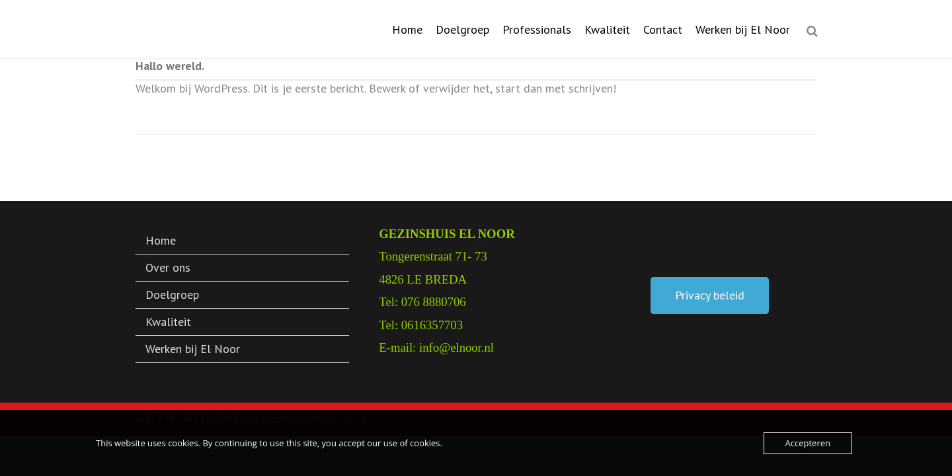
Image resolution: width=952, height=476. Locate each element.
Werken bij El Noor (742, 29)
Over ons (167, 267)
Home (407, 29)
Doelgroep (462, 29)
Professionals (536, 29)
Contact (662, 29)
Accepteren (807, 443)
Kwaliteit (607, 29)
